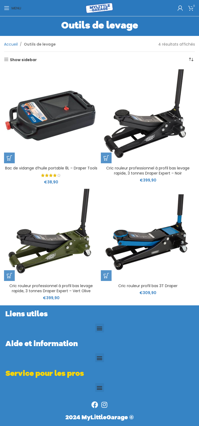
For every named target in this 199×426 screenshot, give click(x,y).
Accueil (11, 44)
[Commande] (191, 60)
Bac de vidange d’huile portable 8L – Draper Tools (51, 168)
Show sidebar (23, 59)
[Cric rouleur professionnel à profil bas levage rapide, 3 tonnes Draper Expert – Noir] (148, 116)
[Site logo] (99, 7)
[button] (9, 158)
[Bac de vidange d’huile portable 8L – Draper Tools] (51, 116)
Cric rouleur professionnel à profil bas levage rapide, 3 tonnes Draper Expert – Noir (148, 170)
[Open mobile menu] (12, 8)
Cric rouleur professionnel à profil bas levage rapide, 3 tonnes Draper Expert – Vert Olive (51, 288)
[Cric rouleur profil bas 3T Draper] (148, 234)
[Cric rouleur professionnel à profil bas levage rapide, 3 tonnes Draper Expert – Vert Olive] (51, 234)
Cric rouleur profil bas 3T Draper (148, 285)
